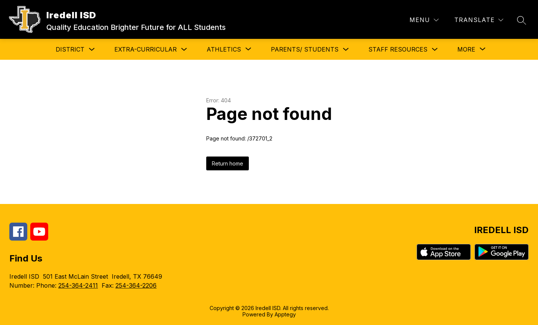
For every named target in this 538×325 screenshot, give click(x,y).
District (70, 49)
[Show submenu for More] (466, 49)
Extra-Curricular (145, 49)
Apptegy (285, 314)
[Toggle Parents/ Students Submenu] (345, 49)
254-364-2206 (136, 285)
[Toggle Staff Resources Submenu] (434, 49)
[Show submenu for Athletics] (224, 49)
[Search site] (521, 20)
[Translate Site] (478, 20)
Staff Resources (397, 49)
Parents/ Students (304, 49)
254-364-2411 (78, 285)
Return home (227, 163)
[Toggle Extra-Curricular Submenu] (184, 49)
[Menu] (424, 20)
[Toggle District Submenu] (91, 49)
